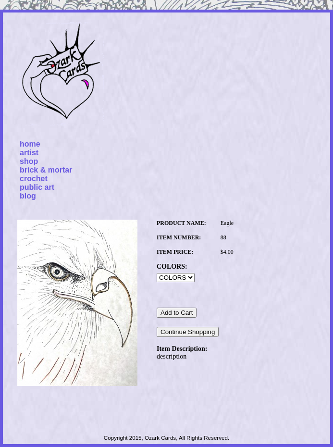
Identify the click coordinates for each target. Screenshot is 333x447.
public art (37, 187)
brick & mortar (46, 170)
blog (28, 196)
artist (29, 153)
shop (29, 161)
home (30, 144)
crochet (34, 178)
